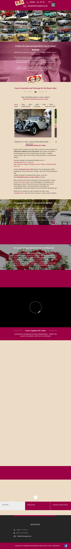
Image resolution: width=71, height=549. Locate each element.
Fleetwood (50, 164)
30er (30, 104)
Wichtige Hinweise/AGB (30, 545)
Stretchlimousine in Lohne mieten (28, 177)
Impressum (18, 545)
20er (23, 104)
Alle (16, 104)
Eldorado (20, 164)
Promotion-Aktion (24, 182)
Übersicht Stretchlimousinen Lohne (35, 99)
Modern (37, 106)
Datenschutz (43, 545)
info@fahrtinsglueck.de (38, 6)
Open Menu (53, 5)
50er (44, 104)
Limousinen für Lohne (26, 169)
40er (37, 104)
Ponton (37, 164)
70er (16, 106)
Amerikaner (26, 106)
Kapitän (26, 164)
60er (51, 104)
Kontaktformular (19, 193)
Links (50, 545)
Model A (43, 164)
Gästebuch (56, 545)
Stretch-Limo (50, 106)
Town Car (17, 166)
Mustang (32, 164)
